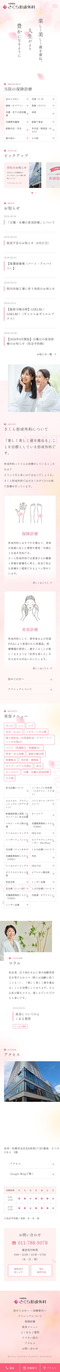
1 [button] (32, 193)
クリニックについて (30, 1316)
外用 (43, 856)
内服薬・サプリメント (43, 895)
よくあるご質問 (30, 1332)
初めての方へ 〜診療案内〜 (29, 1310)
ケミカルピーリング (17, 833)
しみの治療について (43, 888)
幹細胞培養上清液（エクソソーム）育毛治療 (17, 815)
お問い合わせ (30, 1234)
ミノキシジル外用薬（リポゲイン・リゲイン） (43, 791)
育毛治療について (17, 788)
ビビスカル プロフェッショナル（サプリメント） (17, 804)
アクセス (30, 1343)
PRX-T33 (43, 833)
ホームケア (43, 814)
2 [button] (35, 193)
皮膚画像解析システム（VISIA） (43, 825)
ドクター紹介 (30, 1338)
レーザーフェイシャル (17, 840)
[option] (22, 175)
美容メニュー (30, 1327)
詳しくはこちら (42, 582)
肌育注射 (17, 882)
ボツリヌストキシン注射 (17, 874)
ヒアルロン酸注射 (43, 873)
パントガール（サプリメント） (43, 802)
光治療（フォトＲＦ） (17, 849)
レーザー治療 (43, 882)
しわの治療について (43, 849)
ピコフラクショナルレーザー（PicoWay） (43, 841)
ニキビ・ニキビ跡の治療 (17, 825)
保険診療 (30, 1321)
